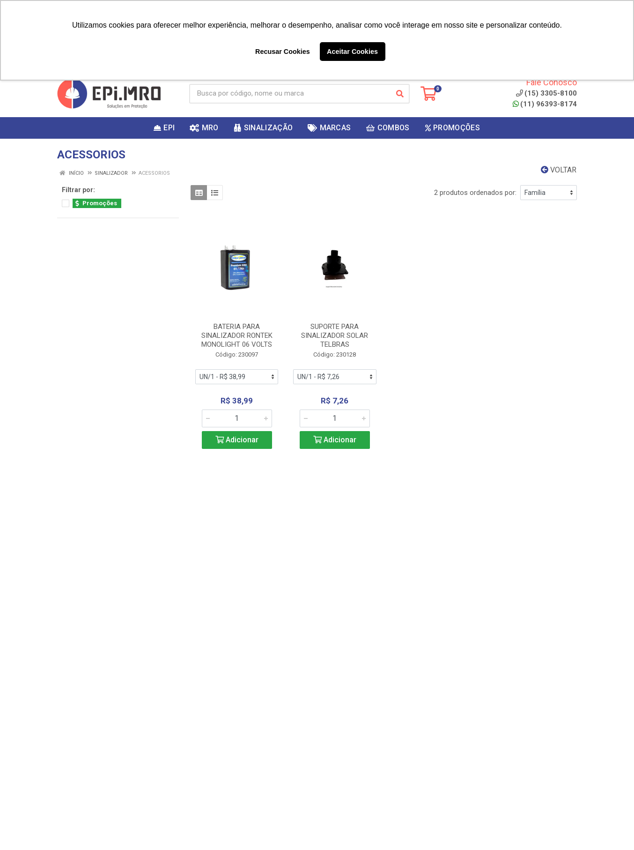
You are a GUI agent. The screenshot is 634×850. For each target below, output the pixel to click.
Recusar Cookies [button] (282, 51)
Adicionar (236, 439)
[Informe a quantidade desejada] (237, 418)
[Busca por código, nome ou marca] (290, 94)
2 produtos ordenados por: (475, 192)
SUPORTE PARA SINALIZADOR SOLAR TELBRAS (334, 335)
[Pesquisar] (400, 94)
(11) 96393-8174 (545, 104)
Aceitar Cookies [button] (352, 51)
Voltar (558, 169)
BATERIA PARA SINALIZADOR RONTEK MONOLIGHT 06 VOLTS (237, 335)
